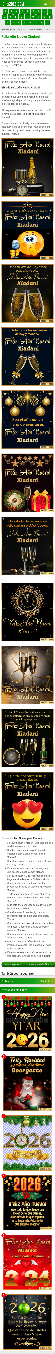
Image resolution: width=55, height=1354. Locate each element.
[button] (5, 11)
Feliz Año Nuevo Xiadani (20, 37)
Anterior (9, 981)
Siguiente (45, 981)
